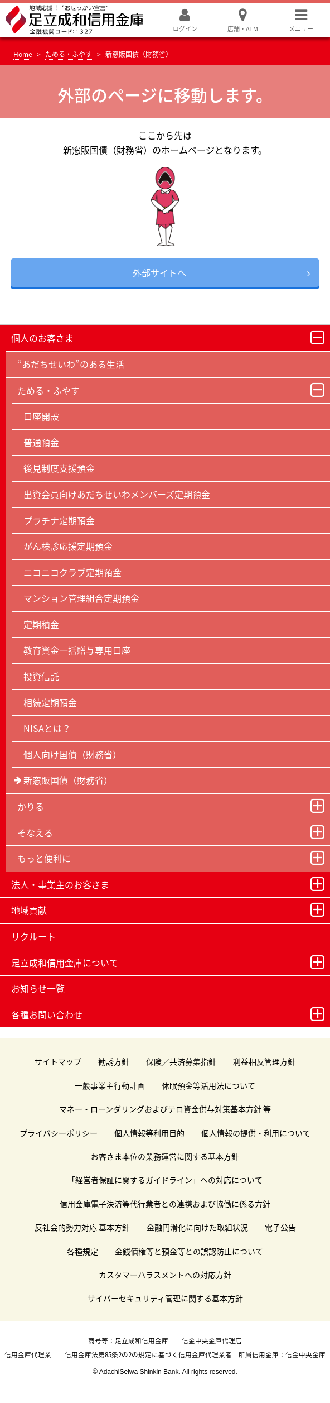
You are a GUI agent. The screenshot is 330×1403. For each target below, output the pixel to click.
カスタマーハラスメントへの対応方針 (165, 1274)
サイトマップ (58, 1061)
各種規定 (82, 1251)
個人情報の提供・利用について (255, 1132)
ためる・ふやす (68, 54)
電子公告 (280, 1227)
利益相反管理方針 (264, 1061)
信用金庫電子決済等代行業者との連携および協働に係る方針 (165, 1203)
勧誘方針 (113, 1061)
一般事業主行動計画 (110, 1085)
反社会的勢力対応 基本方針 (82, 1227)
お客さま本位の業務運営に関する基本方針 (165, 1156)
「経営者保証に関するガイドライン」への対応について (165, 1179)
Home (22, 54)
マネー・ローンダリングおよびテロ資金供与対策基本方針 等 (165, 1108)
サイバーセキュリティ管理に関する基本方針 (165, 1298)
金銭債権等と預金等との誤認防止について (189, 1251)
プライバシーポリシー (59, 1132)
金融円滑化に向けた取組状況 (197, 1227)
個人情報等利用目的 (149, 1132)
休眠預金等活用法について (208, 1085)
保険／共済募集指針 (181, 1061)
